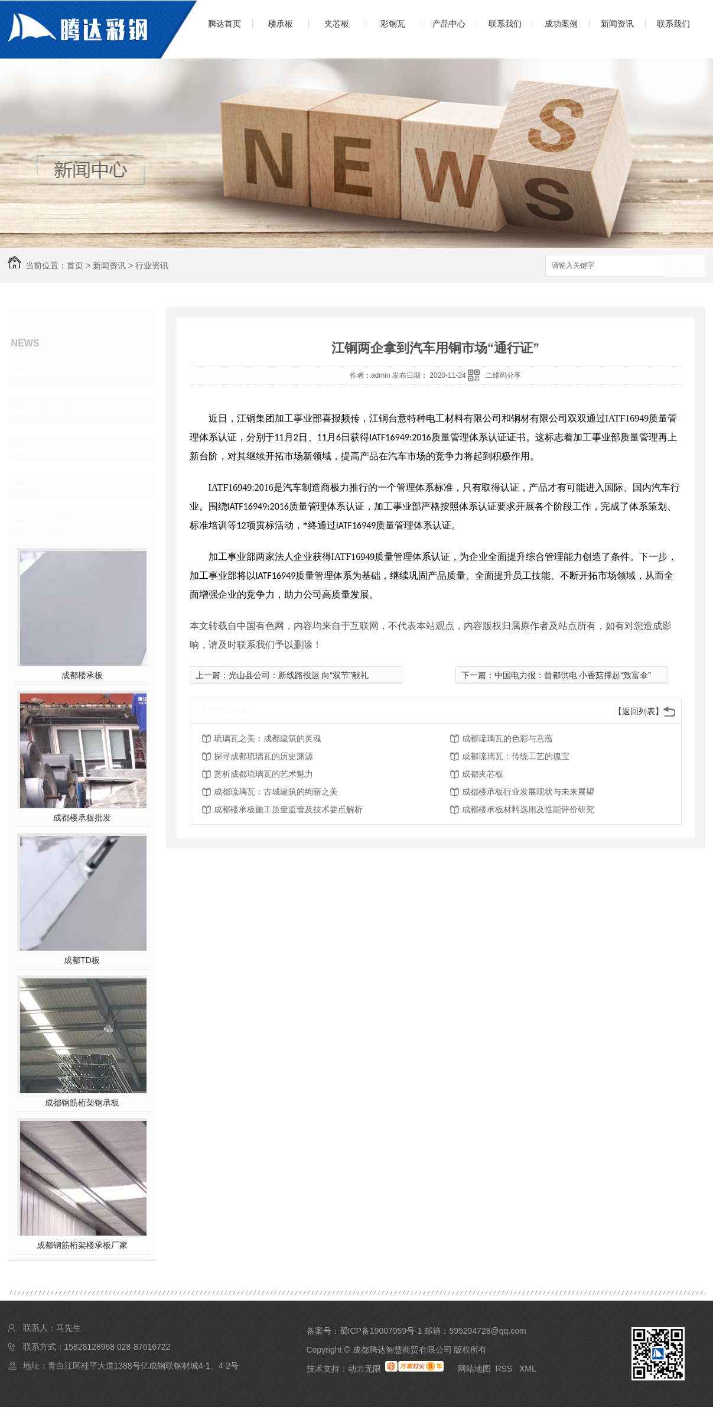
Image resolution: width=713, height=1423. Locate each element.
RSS (505, 1368)
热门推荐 (47, 524)
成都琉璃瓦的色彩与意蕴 (507, 738)
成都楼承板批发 (82, 817)
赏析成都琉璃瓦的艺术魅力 (263, 774)
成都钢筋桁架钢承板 (82, 1102)
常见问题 (47, 448)
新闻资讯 (617, 23)
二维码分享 (503, 375)
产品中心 (448, 23)
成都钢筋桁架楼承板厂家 (82, 1245)
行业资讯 (151, 265)
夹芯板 (336, 23)
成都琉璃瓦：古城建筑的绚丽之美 (276, 791)
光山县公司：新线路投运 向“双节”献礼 (299, 675)
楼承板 (280, 23)
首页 (75, 265)
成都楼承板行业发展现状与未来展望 (528, 791)
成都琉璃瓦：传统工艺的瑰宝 (515, 756)
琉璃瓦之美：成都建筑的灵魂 (267, 738)
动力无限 (364, 1368)
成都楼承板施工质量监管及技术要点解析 (288, 809)
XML (527, 1368)
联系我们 (505, 23)
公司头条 (47, 372)
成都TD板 (82, 960)
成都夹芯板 (482, 774)
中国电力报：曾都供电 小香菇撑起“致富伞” (572, 675)
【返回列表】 (638, 711)
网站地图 (474, 1368)
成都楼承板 (82, 675)
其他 (36, 486)
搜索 (684, 266)
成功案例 (561, 23)
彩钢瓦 (392, 23)
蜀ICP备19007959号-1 (381, 1331)
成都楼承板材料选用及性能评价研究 (528, 809)
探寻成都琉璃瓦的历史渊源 (263, 756)
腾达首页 (224, 23)
